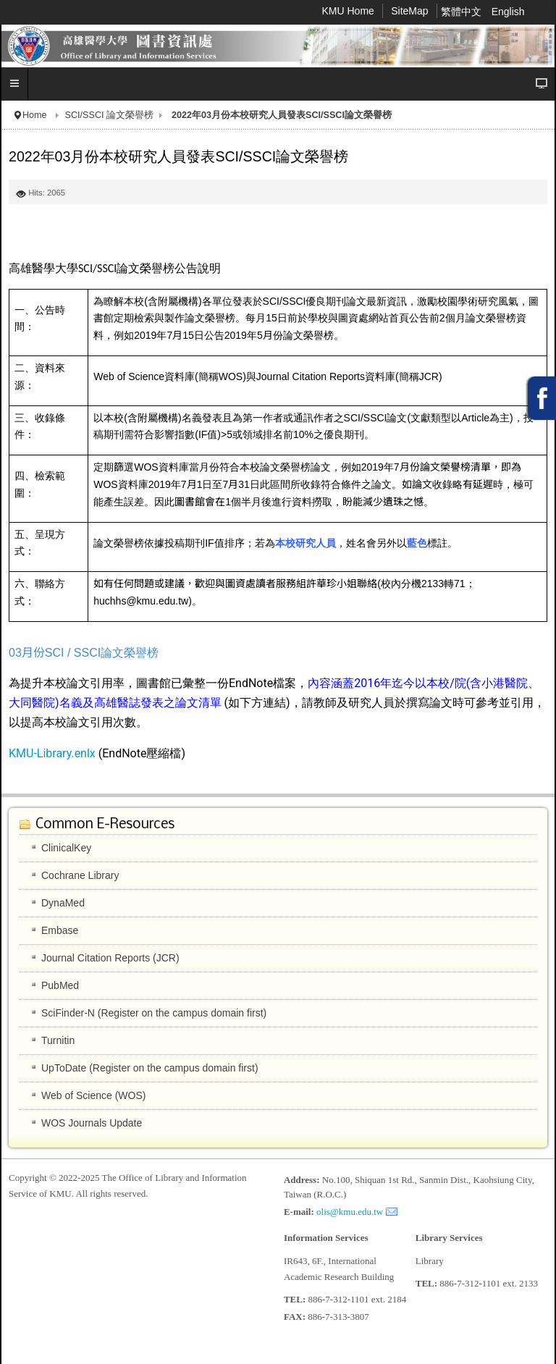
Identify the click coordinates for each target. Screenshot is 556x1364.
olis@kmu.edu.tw (349, 1211)
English (508, 11)
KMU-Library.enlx (53, 753)
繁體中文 (462, 11)
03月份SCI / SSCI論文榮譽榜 (84, 653)
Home (34, 115)
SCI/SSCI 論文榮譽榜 (109, 115)
